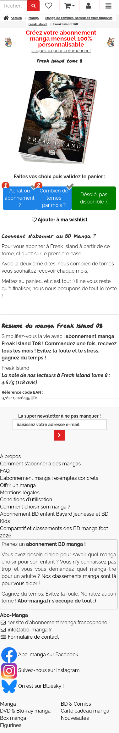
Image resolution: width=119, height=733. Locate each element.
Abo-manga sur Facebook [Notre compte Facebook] (39, 655)
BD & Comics (76, 704)
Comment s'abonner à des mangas (40, 464)
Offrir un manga (18, 485)
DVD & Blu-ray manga (25, 711)
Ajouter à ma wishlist (60, 220)
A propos (10, 456)
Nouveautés (75, 718)
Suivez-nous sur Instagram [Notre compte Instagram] (40, 670)
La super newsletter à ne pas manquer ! (60, 427)
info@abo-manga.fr (30, 630)
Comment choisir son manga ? (35, 507)
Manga (8, 704)
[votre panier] (69, 5)
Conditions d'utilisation (26, 500)
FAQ (5, 471)
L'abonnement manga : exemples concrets (49, 478)
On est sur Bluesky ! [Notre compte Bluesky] (32, 686)
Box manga (13, 718)
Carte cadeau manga (85, 711)
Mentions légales (20, 493)
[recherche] (14, 5)
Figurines (10, 725)
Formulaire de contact (33, 637)
